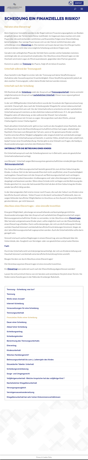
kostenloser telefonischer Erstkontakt (70, 3)
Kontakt (78, 3)
